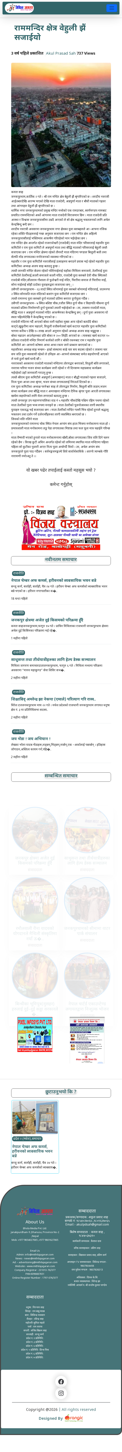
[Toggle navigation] (111, 8)
